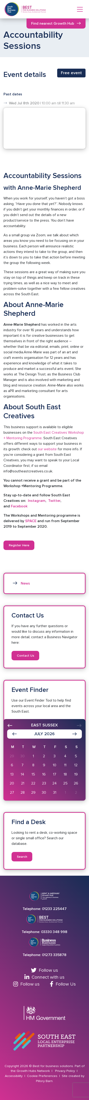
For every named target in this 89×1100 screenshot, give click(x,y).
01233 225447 (54, 909)
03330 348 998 (54, 932)
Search (22, 857)
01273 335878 (54, 955)
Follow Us (63, 984)
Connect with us (44, 977)
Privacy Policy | (66, 1071)
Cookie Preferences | (44, 1076)
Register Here (19, 545)
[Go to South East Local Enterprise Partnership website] (44, 1041)
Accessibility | (15, 1076)
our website (47, 449)
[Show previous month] (14, 734)
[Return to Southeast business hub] (11, 9)
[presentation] (10, 725)
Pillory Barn (44, 1081)
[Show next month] (74, 734)
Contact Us (25, 656)
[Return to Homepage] (33, 9)
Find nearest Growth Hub (52, 23)
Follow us (44, 970)
